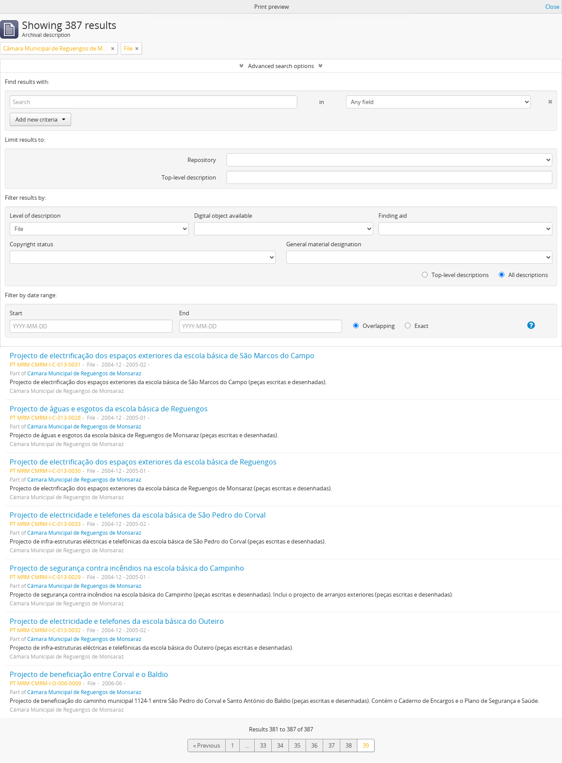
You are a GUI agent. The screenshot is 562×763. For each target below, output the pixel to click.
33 (263, 745)
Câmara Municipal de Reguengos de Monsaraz (84, 373)
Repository (201, 160)
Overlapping (374, 326)
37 (331, 745)
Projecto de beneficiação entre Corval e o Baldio (89, 674)
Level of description (35, 216)
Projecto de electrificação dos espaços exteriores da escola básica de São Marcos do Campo (162, 355)
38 (349, 745)
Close (552, 7)
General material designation (323, 244)
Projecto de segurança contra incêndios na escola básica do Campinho (127, 568)
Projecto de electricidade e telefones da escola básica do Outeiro (117, 621)
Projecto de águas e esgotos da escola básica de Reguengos (109, 409)
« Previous (206, 745)
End (184, 313)
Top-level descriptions (455, 275)
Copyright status (31, 244)
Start (16, 313)
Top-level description (189, 177)
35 (297, 745)
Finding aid (392, 216)
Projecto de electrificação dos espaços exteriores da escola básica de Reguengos (143, 462)
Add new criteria (40, 119)
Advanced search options (281, 66)
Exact (417, 326)
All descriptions (523, 275)
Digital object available (223, 216)
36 (314, 745)
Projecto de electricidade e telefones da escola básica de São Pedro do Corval (138, 515)
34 (280, 745)
